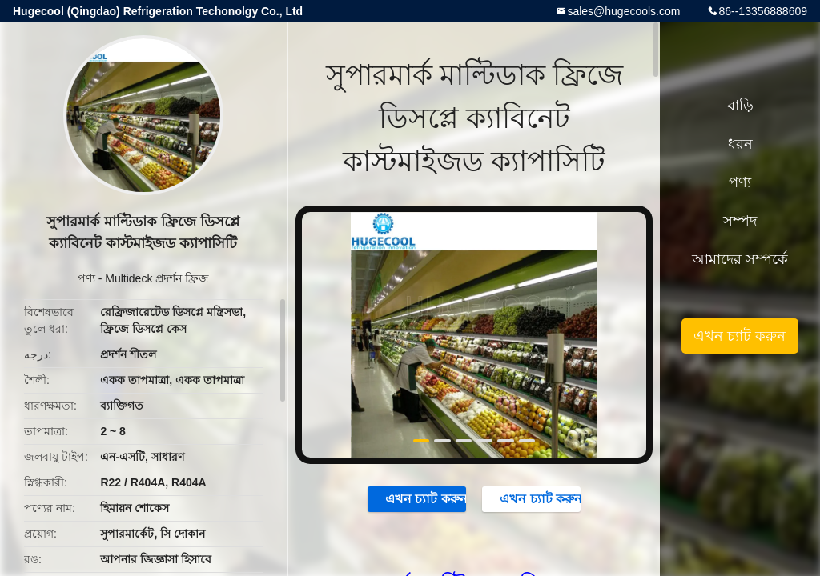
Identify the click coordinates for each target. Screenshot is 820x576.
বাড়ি (740, 106)
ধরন (740, 144)
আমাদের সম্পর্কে (740, 259)
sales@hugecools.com (623, 11)
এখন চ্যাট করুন (417, 498)
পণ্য (86, 278)
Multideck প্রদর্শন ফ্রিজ (157, 278)
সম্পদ (740, 221)
